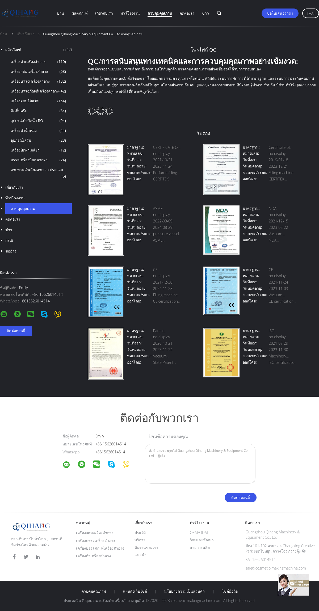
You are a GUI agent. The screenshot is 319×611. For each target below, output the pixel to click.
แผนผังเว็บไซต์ (135, 591)
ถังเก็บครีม (38, 111)
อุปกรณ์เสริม (38, 140)
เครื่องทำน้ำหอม (38, 130)
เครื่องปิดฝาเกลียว (38, 150)
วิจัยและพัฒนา (202, 539)
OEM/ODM (199, 532)
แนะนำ (140, 554)
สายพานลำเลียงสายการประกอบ (38, 173)
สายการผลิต (200, 547)
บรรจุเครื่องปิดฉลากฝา (38, 160)
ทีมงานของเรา (146, 547)
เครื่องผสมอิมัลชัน (38, 101)
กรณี (9, 240)
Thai (310, 13)
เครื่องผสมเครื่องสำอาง (38, 71)
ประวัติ (140, 532)
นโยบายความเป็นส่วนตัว (184, 591)
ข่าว (205, 13)
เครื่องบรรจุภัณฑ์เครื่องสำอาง (38, 91)
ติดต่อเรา (186, 13)
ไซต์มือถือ (230, 591)
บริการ (140, 539)
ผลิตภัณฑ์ (80, 13)
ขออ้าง (10, 251)
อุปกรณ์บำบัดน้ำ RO (38, 120)
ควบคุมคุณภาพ (160, 13)
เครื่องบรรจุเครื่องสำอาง (38, 81)
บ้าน (60, 13)
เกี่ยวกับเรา (104, 13)
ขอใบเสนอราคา (280, 13)
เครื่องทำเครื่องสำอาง (38, 61)
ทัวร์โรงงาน (130, 13)
